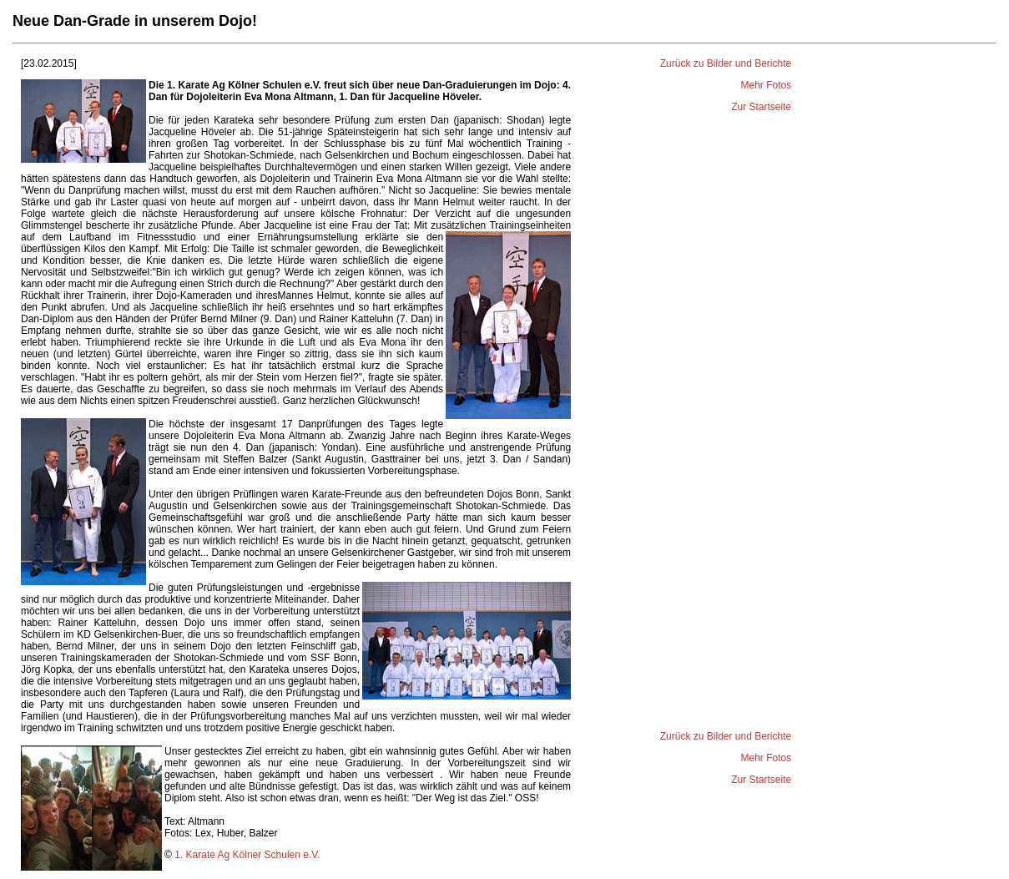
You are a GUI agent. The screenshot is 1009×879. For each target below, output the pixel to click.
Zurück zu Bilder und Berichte (725, 63)
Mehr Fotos (766, 85)
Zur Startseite (761, 107)
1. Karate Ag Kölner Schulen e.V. (247, 855)
